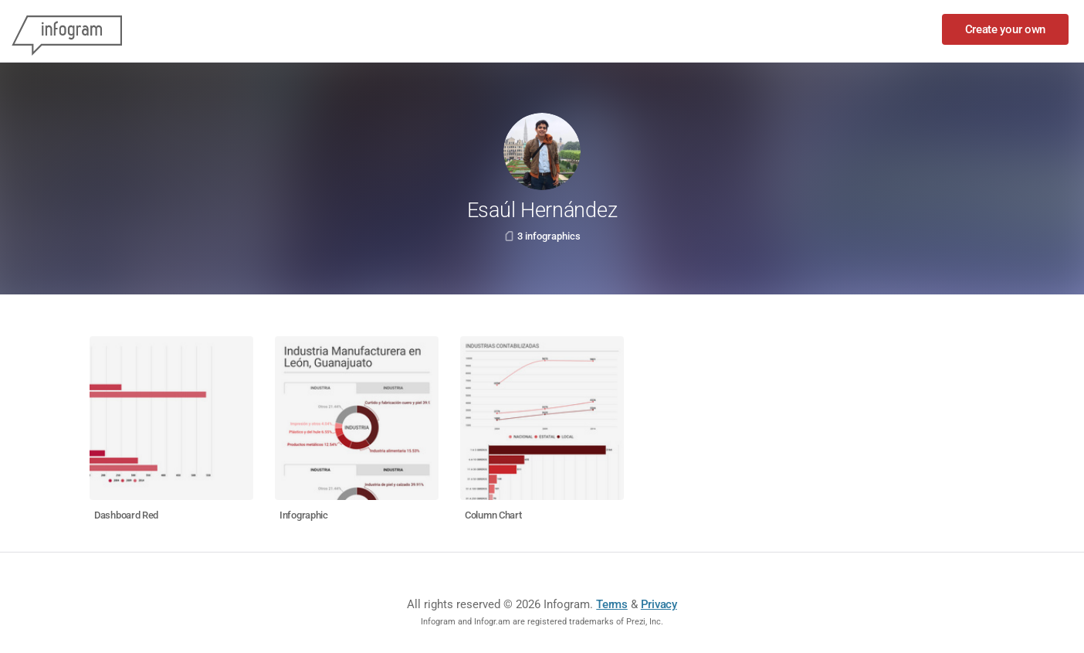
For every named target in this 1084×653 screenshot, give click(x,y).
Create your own (1005, 29)
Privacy (659, 604)
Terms (612, 604)
